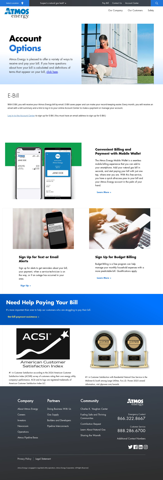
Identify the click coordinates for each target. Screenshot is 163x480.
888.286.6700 (131, 431)
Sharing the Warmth (90, 435)
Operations (23, 432)
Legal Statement (43, 459)
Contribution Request (90, 424)
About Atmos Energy (28, 409)
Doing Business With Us (59, 409)
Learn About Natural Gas (92, 430)
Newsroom (23, 426)
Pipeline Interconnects (58, 426)
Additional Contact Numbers (131, 438)
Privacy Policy (24, 459)
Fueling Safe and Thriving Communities (93, 416)
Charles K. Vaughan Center (94, 409)
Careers (21, 415)
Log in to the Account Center (21, 115)
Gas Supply (53, 415)
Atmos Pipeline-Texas (28, 437)
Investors (22, 420)
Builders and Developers (59, 420)
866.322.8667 (131, 419)
